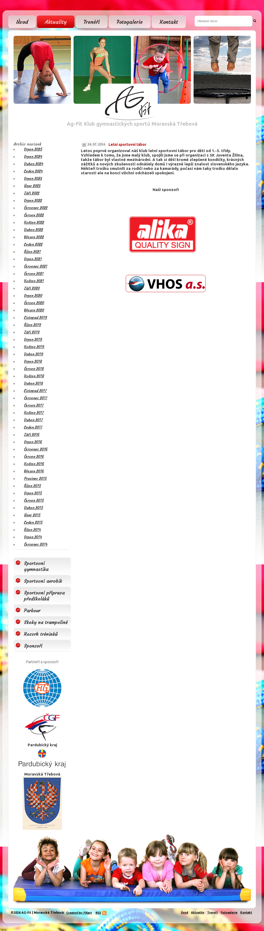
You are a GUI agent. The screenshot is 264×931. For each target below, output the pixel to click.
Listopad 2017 (35, 390)
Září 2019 (32, 332)
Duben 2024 (33, 163)
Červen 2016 (34, 456)
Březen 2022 (34, 237)
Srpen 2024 (33, 156)
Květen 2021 (34, 281)
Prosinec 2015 (35, 478)
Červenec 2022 (35, 207)
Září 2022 (31, 193)
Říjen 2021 (32, 251)
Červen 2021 (34, 273)
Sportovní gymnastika (36, 566)
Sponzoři (33, 646)
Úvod (22, 22)
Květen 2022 (34, 222)
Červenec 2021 (35, 266)
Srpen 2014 (33, 537)
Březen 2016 (34, 471)
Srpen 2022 (33, 200)
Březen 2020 (34, 310)
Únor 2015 (32, 515)
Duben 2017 (33, 420)
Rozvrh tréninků (41, 634)
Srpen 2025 (33, 149)
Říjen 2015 (32, 485)
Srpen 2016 (33, 442)
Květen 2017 (34, 412)
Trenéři (91, 22)
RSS (98, 912)
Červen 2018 (34, 368)
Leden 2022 (33, 244)
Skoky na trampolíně (46, 622)
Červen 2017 (34, 405)
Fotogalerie (130, 22)
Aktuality (56, 22)
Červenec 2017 (35, 398)
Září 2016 (31, 434)
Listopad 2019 (35, 317)
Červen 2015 (34, 500)
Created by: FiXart (79, 912)
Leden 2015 (33, 522)
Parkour (32, 611)
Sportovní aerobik (43, 581)
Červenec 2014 (35, 544)
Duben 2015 (33, 507)
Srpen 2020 (33, 295)
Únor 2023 (32, 185)
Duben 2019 (33, 354)
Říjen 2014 (32, 529)
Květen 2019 (34, 346)
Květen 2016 (34, 463)
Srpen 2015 (33, 493)
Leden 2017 (33, 427)
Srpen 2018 (33, 361)
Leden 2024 (33, 171)
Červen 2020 (34, 302)
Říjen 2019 (32, 324)
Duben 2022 (33, 229)
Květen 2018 (34, 376)
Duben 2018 (33, 383)
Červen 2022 (34, 215)
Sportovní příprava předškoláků (44, 596)
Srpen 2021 (33, 259)
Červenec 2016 (35, 449)
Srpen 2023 (33, 178)
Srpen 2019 (33, 339)
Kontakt (169, 22)
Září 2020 (32, 288)
